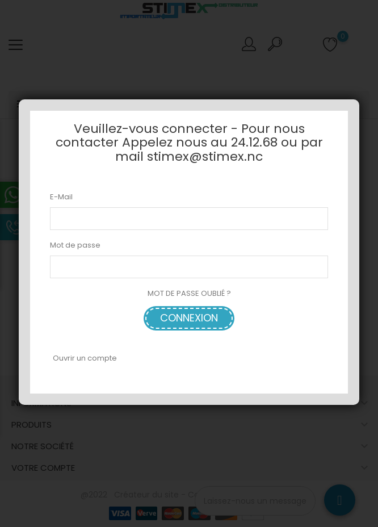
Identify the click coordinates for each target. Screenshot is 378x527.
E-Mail (61, 196)
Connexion (189, 318)
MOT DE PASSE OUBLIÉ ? (189, 293)
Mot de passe (75, 245)
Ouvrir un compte (85, 358)
